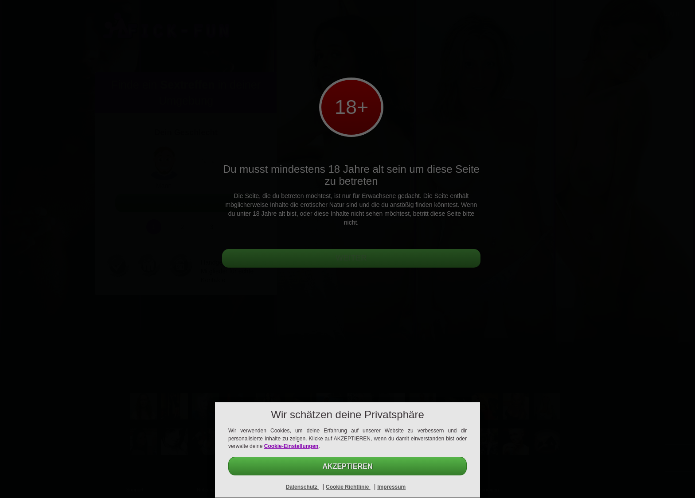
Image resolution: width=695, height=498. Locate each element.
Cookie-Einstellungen (291, 446)
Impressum (391, 487)
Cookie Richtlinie (348, 487)
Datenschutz (302, 487)
